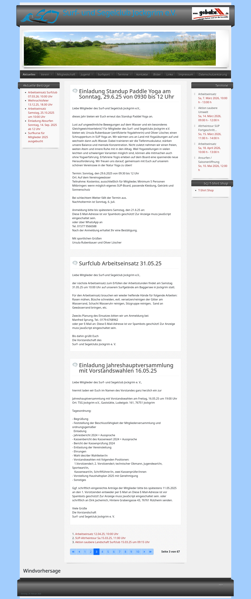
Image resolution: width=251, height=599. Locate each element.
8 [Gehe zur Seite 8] (125, 552)
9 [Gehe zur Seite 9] (131, 552)
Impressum (186, 74)
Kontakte (142, 74)
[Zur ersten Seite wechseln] (73, 552)
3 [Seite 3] (96, 552)
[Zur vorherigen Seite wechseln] (79, 552)
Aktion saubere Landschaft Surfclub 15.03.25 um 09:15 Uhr (112, 542)
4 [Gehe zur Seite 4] (102, 552)
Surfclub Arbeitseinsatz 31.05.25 (120, 263)
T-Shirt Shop (206, 190)
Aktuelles (29, 74)
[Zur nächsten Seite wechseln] (144, 552)
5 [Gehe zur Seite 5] (108, 552)
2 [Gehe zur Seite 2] (91, 552)
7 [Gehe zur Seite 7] (119, 552)
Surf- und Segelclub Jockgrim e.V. (120, 12)
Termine (123, 74)
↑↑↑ (221, 585)
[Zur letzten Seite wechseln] (150, 552)
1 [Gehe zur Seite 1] (85, 552)
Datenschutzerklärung (213, 74)
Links (169, 74)
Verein (45, 74)
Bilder (157, 74)
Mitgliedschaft (66, 74)
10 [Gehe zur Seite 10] (137, 552)
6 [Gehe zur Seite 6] (114, 552)
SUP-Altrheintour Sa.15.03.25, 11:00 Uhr (100, 538)
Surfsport (104, 74)
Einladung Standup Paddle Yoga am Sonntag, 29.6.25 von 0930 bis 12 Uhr (126, 93)
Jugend (85, 74)
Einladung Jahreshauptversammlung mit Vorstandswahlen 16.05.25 (126, 367)
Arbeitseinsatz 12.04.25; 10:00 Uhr (97, 534)
